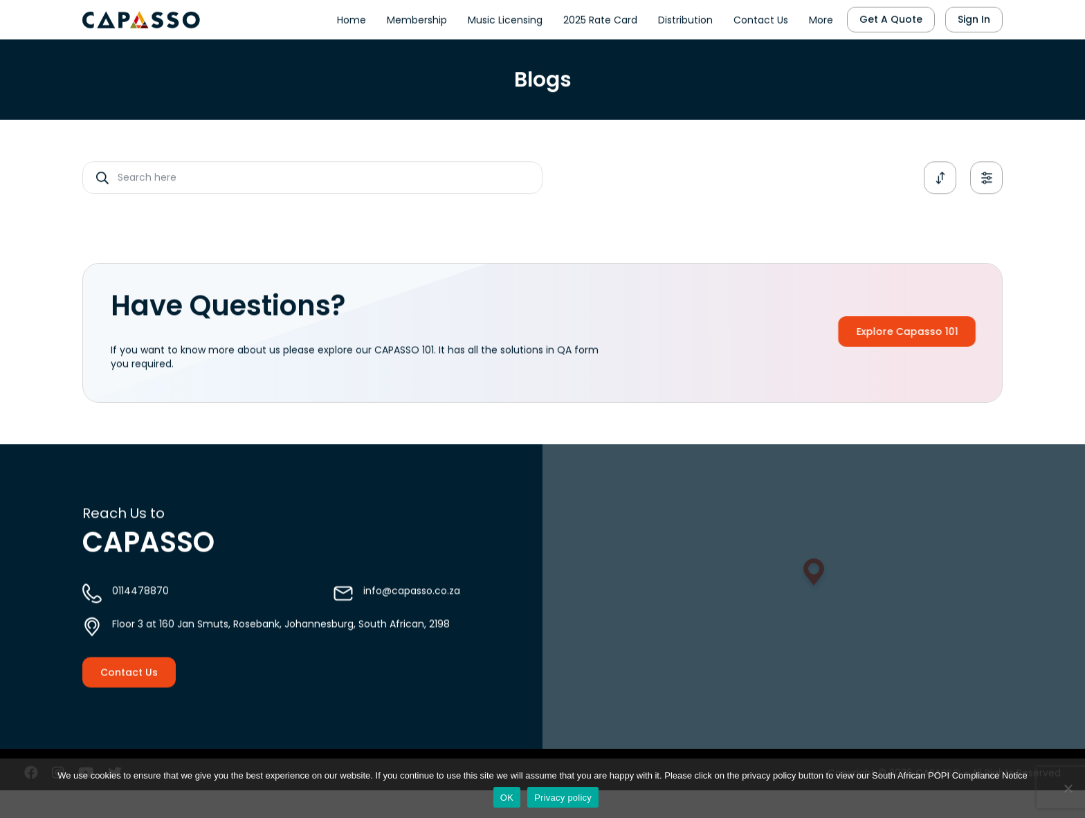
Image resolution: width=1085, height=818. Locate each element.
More (821, 18)
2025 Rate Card (600, 18)
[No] (1068, 788)
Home (351, 18)
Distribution (685, 18)
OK (506, 797)
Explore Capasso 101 (925, 331)
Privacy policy (563, 797)
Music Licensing (505, 18)
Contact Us (760, 18)
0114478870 (140, 603)
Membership (417, 18)
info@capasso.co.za (411, 603)
